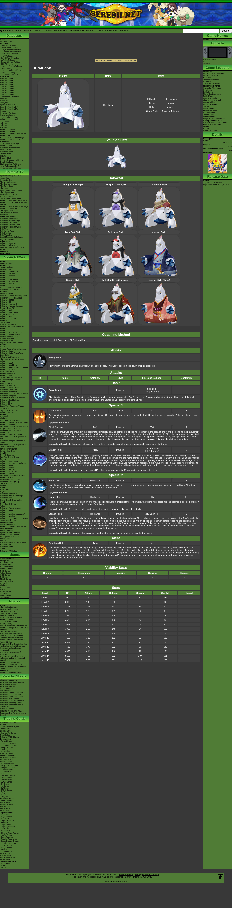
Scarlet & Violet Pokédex (82, 30)
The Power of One (7, 611)
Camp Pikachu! (6, 688)
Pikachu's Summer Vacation (11, 680)
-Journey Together (7, 755)
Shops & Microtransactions (214, 119)
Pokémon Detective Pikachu (11, 673)
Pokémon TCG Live (8, 318)
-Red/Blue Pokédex (8, 46)
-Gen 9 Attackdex (7, 95)
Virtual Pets (5, 539)
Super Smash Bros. (8, 520)
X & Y (2, 347)
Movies (14, 601)
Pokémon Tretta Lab (8, 390)
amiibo (3, 541)
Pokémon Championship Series (13, 133)
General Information (8, 559)
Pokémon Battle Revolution (11, 435)
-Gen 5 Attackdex (7, 86)
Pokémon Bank (6, 351)
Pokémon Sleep (6, 286)
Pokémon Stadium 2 (8, 494)
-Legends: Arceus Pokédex (11, 66)
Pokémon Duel (6, 375)
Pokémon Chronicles (8, 209)
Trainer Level (208, 114)
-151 (2, 774)
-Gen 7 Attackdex (7, 91)
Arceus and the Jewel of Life (11, 636)
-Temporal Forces (7, 768)
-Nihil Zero (4, 819)
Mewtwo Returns (7, 615)
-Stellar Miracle (6, 845)
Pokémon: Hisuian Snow (10, 225)
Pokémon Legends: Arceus (11, 298)
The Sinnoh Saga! (7, 192)
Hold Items (207, 90)
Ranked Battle (209, 112)
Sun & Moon (5, 322)
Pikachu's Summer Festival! (11, 693)
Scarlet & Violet (6, 267)
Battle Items (208, 92)
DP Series (4, 583)
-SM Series (4, 784)
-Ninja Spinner (6, 817)
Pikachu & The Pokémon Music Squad (13, 714)
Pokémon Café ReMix (9, 280)
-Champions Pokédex (9, 74)
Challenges (207, 129)
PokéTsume (5, 253)
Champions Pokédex (107, 30)
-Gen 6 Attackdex (7, 89)
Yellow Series (5, 573)
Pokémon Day (6, 146)
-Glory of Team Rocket (9, 833)
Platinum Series (6, 585)
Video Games (14, 257)
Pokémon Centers (7, 131)
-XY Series (4, 786)
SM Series (4, 597)
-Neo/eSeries (5, 794)
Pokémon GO (5, 277)
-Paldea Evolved (7, 778)
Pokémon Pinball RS (8, 471)
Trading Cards (14, 718)
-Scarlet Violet (6, 780)
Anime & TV (14, 172)
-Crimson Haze (6, 851)
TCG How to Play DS (9, 410)
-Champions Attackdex (9, 97)
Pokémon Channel (7, 467)
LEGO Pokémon (7, 150)
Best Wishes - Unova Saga (11, 194)
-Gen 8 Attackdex (7, 93)
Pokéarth (124, 30)
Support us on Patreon (116, 881)
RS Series (4, 577)
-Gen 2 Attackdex (7, 80)
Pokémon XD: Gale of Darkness (13, 463)
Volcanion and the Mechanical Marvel (12, 659)
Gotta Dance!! (6, 690)
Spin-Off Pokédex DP (9, 107)
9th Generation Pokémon (10, 164)
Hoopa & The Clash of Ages (11, 656)
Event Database (6, 162)
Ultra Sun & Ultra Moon (9, 324)
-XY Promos (5, 808)
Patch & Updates (210, 131)
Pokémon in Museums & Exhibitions (10, 141)
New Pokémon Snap (8, 314)
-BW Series (5, 788)
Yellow (3, 506)
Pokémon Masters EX (9, 282)
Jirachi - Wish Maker (8, 622)
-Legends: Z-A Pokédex (9, 72)
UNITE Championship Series (215, 123)
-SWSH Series (6, 782)
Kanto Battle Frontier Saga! (11, 190)
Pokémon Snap (6, 510)
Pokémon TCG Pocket (9, 290)
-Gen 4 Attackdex (7, 84)
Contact (37, 30)
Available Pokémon (211, 80)
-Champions (5, 121)
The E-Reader (6, 484)
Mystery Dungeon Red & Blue (12, 475)
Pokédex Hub (60, 30)
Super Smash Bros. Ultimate (12, 343)
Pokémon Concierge (8, 243)
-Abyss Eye (5, 815)
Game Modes (208, 108)
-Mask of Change (7, 849)
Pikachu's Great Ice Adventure (12, 701)
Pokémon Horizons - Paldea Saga (14, 206)
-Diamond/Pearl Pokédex (10, 52)
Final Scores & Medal (212, 100)
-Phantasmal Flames (8, 745)
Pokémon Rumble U (8, 392)
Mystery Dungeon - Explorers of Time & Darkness (13, 446)
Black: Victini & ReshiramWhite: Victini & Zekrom (13, 641)
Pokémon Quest (6, 341)
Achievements (209, 116)
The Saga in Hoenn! (8, 188)
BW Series (4, 589)
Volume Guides (6, 569)
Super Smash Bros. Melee (11, 500)
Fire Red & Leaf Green (9, 457)
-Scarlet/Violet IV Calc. (9, 117)
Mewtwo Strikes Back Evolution (13, 666)
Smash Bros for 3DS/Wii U (11, 377)
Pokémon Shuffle (7, 363)
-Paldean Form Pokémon (10, 168)
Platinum (3, 418)
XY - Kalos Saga (7, 196)
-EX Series (4, 792)
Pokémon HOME (7, 300)
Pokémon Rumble (7, 424)
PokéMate (4, 486)
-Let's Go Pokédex (7, 60)
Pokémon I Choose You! (10, 662)
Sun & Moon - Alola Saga (10, 198)
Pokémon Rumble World (10, 365)
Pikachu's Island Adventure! (11, 697)
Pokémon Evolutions (8, 223)
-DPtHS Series (6, 790)
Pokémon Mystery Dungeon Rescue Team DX (11, 307)
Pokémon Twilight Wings (10, 221)
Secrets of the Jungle (9, 668)
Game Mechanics (7, 115)
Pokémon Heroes (7, 619)
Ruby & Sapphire (7, 455)
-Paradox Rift (5, 772)
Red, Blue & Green (8, 504)
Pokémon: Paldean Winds (10, 227)
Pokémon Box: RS (7, 469)
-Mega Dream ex (7, 821)
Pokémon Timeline (7, 129)
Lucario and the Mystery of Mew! (13, 626)
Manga (14, 554)
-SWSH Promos (6, 804)
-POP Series (5, 810)
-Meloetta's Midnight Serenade (12, 646)
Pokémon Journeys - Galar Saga (13, 200)
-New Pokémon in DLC (9, 166)
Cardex (3, 111)
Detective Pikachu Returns (11, 288)
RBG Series (5, 571)
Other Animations (7, 239)
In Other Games (6, 528)
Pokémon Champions (9, 271)
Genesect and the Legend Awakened (10, 649)
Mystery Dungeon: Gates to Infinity (14, 394)
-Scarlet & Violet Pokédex (10, 70)
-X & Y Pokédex (6, 56)
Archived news (6, 42)
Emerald (3, 459)
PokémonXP (5, 135)
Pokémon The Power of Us (11, 664)
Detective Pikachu (7, 339)
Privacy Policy (126, 874)
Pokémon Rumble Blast (9, 400)
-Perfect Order (6, 741)
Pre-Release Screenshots (213, 74)
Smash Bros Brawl (7, 451)
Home (18, 30)
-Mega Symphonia (7, 827)
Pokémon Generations (9, 219)
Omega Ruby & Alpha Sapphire (13, 349)
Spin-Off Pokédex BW (9, 109)
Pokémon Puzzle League (10, 508)
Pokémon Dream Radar (10, 388)
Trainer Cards (5, 729)
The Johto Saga (6, 186)
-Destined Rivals (7, 753)
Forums (27, 30)
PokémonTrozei (6, 477)
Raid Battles (5, 735)
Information (207, 72)
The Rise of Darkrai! (8, 632)
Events (206, 127)
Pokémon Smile (6, 310)
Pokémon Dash (6, 465)
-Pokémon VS (6, 859)
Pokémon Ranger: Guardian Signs (14, 422)
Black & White (6, 384)
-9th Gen (3, 123)
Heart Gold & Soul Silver (10, 420)
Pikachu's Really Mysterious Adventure (11, 706)
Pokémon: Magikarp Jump (11, 333)
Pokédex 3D (5, 402)
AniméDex (4, 178)
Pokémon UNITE (7, 284)
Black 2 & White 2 (7, 386)
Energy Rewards (210, 98)
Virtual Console (6, 530)
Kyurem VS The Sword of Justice (13, 644)
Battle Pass (208, 96)
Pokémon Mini (6, 498)
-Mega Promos (6, 800)
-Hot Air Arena (6, 835)
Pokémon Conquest (8, 396)
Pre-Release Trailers (211, 76)
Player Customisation (212, 94)
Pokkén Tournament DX (10, 337)
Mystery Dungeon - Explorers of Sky (13, 438)
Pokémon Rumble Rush (10, 335)
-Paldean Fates (6, 770)
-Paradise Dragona (8, 843)
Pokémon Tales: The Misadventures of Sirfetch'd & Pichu (12, 247)
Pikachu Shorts (14, 676)
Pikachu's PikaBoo (7, 686)
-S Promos (4, 866)
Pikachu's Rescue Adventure (12, 682)
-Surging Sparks (6, 759)
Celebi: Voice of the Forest (11, 617)
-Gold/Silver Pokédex (9, 48)
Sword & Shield (6, 294)
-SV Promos (5, 802)
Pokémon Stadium (7, 516)
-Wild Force (5, 853)
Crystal (3, 492)
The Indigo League (8, 182)
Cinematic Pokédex (8, 113)
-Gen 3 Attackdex (7, 82)
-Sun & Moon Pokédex (9, 58)
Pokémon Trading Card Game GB (14, 518)
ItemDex (3, 99)
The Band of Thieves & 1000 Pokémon (12, 360)
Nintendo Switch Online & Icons (13, 543)
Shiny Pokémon (6, 215)
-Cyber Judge (5, 855)
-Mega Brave (5, 825)
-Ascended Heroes (8, 743)
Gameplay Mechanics (212, 88)
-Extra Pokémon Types (9, 727)
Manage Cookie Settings (147, 874)
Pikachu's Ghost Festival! (10, 695)
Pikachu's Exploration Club (11, 699)
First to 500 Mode (210, 110)
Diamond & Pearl (7, 416)
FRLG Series (5, 579)
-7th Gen (3, 127)
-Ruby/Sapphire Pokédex (10, 50)
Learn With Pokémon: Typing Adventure (12, 407)
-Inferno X (4, 823)
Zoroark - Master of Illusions (11, 638)
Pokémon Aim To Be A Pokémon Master (13, 203)
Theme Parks (5, 154)
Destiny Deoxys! (6, 624)
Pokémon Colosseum (9, 461)
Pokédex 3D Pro (7, 404)
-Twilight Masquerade (9, 766)
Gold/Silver (4, 490)
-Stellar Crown (6, 761)
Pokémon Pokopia (7, 273)
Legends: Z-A (5, 269)
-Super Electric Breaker (9, 841)
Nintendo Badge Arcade (10, 380)
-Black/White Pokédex (9, 54)
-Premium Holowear (211, 84)
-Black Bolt (4, 749)
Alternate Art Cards (8, 733)
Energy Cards (5, 731)
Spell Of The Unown (8, 613)
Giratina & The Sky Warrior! (11, 634)
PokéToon (4, 229)
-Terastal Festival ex (8, 839)
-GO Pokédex (5, 68)
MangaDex (4, 561)
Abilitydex (4, 103)
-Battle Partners (6, 837)
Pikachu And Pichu (8, 684)
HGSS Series (5, 587)
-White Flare (5, 751)
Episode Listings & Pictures (11, 176)
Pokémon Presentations (10, 148)
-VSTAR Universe (7, 857)
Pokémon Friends (7, 275)
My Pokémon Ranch (8, 449)
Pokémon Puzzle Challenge (11, 496)
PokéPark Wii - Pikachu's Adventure (10, 432)
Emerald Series (6, 581)
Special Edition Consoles (10, 533)
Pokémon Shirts (6, 152)
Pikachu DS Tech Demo (10, 479)
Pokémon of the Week (9, 119)
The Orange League (8, 184)
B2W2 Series (5, 591)
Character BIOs (6, 563)
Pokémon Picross (7, 369)
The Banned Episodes (9, 213)
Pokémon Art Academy (9, 357)
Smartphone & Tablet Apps (11, 537)
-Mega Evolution (6, 747)
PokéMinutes (5, 233)
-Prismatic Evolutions (8, 757)
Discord (48, 30)
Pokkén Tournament (8, 373)
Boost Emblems (209, 102)
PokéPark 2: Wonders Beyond (12, 398)
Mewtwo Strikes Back (9, 609)
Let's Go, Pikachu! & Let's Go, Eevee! (12, 327)
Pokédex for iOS (7, 412)
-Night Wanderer (7, 847)
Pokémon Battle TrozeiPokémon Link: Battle (13, 354)
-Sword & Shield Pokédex (10, 62)
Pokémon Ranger (7, 473)
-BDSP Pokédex (6, 64)
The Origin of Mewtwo (9, 607)
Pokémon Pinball (7, 512)
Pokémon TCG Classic (9, 737)
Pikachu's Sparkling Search (11, 703)
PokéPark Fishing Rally (9, 482)
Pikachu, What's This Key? (11, 711)
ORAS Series (5, 595)
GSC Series (5, 575)
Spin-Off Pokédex (7, 105)
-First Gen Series (7, 796)
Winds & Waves (6, 263)
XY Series (4, 593)
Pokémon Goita (6, 547)
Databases (14, 35)
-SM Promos (5, 806)
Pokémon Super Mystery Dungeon (14, 367)
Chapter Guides (6, 567)
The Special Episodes (9, 211)
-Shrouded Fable (7, 764)
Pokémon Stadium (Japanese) (12, 514)
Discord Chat (5, 158)
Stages (206, 106)
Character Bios (6, 180)
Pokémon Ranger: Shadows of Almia (12, 442)
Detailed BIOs (6, 565)
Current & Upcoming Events (11, 160)
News (2, 40)
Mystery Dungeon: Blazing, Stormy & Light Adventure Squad (14, 427)
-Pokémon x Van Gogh (9, 144)
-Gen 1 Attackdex (7, 78)
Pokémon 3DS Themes (9, 535)
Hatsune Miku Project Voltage (12, 138)
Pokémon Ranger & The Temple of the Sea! (14, 629)
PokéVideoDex (6, 235)
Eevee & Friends (7, 709)
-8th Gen (3, 125)
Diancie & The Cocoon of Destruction (10, 653)
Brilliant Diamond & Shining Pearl (13, 296)
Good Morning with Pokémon (12, 237)
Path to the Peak (7, 231)
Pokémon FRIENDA (8, 551)
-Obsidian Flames (7, 776)
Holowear (207, 82)
